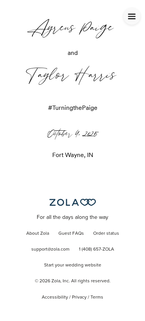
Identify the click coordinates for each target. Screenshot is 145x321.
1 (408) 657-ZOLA (96, 249)
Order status (106, 233)
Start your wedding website (72, 265)
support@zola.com (50, 249)
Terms (96, 297)
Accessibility (55, 297)
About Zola (37, 233)
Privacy (79, 297)
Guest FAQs (71, 233)
